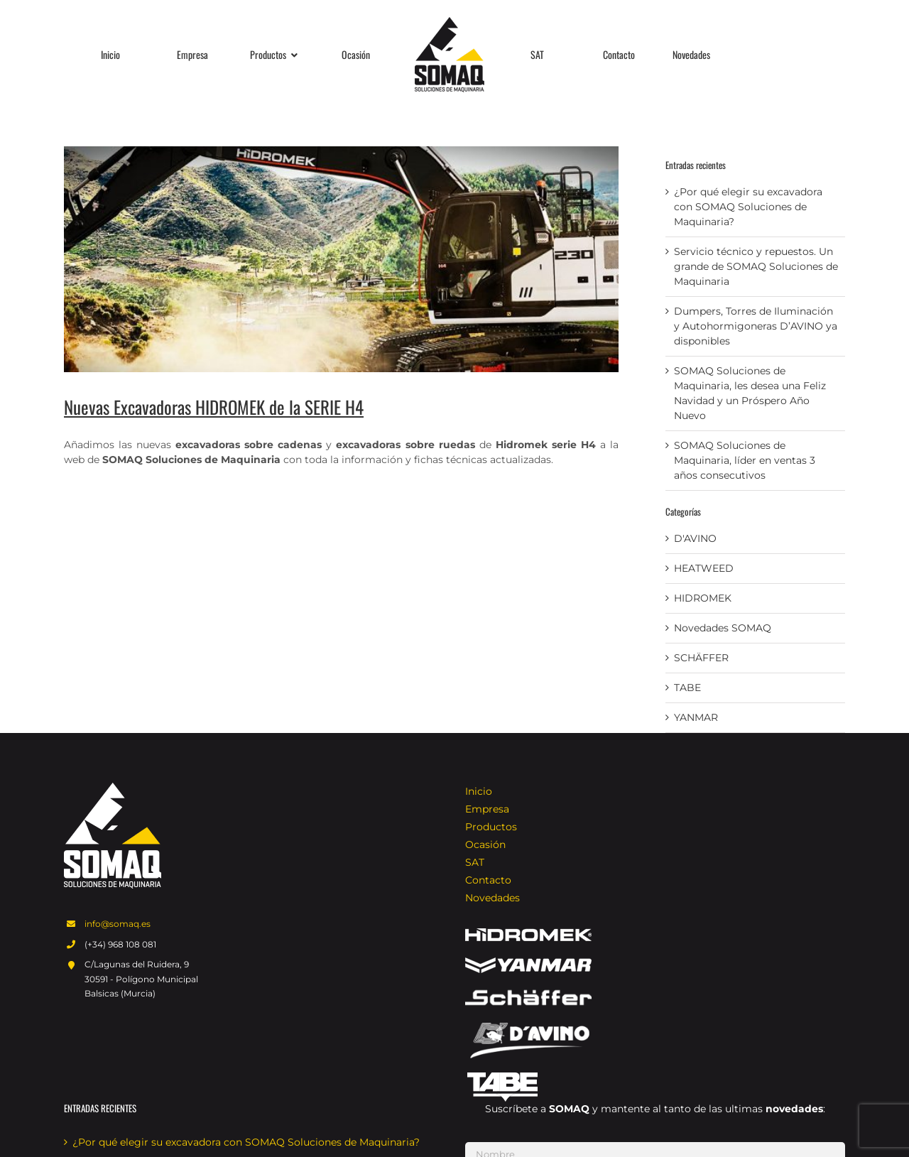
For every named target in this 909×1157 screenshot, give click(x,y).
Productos (491, 826)
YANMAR (696, 717)
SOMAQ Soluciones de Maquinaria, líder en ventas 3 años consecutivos (744, 460)
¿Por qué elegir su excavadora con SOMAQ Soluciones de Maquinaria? (748, 206)
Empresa (487, 809)
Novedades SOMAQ (722, 627)
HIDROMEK (702, 598)
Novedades (492, 897)
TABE (687, 687)
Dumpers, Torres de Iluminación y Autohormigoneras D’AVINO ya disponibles (755, 326)
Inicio (478, 791)
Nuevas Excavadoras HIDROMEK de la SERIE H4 (214, 406)
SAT (474, 862)
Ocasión (485, 844)
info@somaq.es (118, 923)
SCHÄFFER (701, 657)
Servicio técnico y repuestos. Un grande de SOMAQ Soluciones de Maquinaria (756, 266)
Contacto (488, 880)
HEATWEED (704, 568)
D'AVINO (695, 538)
